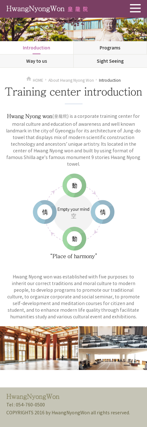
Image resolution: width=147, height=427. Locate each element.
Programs (110, 47)
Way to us (36, 61)
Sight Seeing (110, 61)
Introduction (36, 47)
